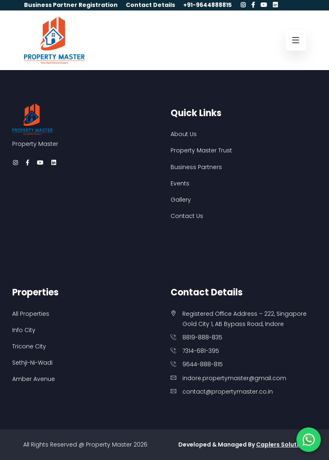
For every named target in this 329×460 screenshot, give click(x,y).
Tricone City (29, 346)
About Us (184, 134)
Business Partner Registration (71, 5)
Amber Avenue (33, 379)
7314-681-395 (200, 351)
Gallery (181, 200)
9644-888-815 (202, 364)
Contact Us (187, 216)
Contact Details (150, 5)
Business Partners (196, 167)
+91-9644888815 (207, 5)
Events (180, 183)
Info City (23, 330)
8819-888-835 (202, 337)
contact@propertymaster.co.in (227, 391)
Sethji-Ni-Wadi (32, 363)
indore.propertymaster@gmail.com (234, 378)
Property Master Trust (201, 150)
